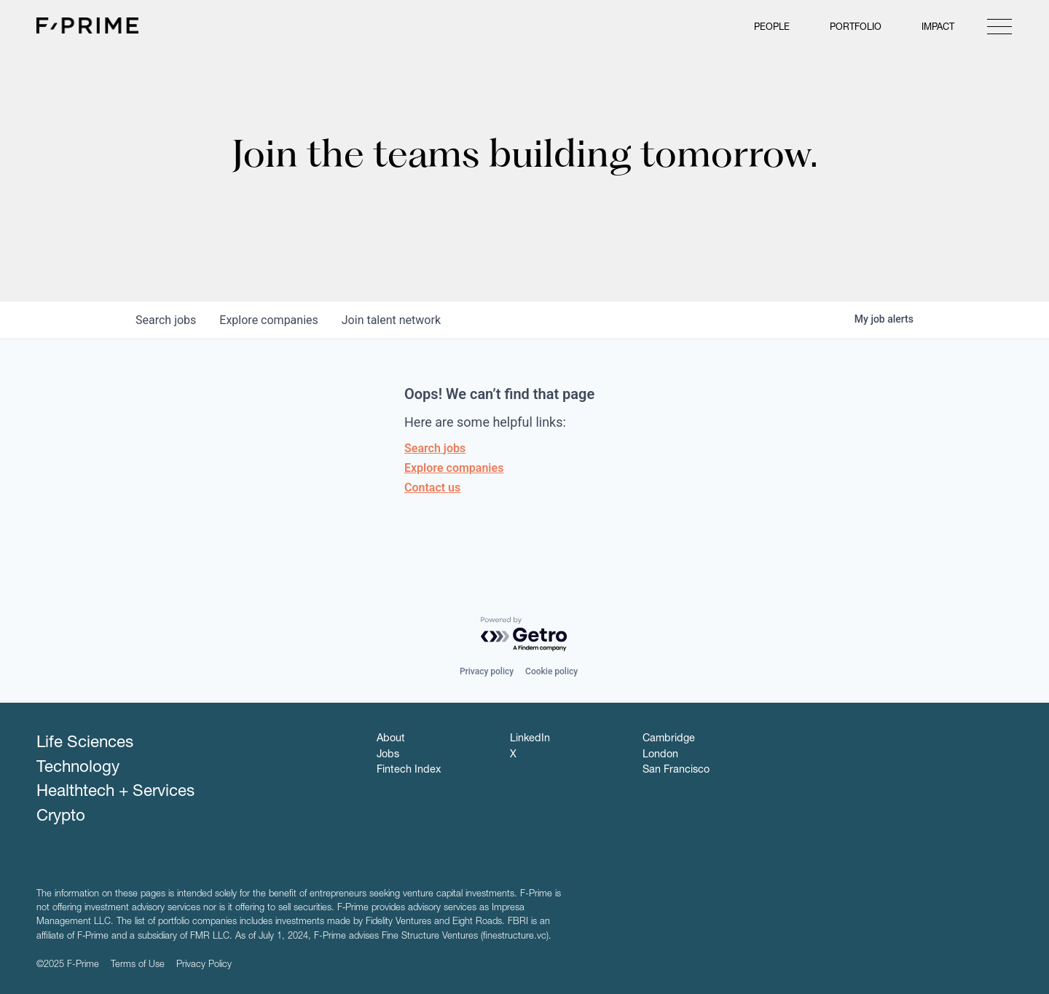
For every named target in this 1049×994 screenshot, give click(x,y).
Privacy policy (487, 671)
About (391, 739)
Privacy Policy (204, 965)
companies (268, 320)
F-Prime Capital (87, 25)
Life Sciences (84, 743)
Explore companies (453, 468)
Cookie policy (551, 671)
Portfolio (855, 28)
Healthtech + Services (115, 792)
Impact (938, 28)
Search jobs (434, 448)
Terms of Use (138, 965)
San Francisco (676, 770)
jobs (165, 320)
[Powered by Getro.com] (524, 634)
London (660, 755)
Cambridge (669, 739)
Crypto (60, 817)
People (772, 28)
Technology (77, 768)
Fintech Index (409, 770)
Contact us (432, 487)
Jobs (388, 755)
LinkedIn (530, 739)
